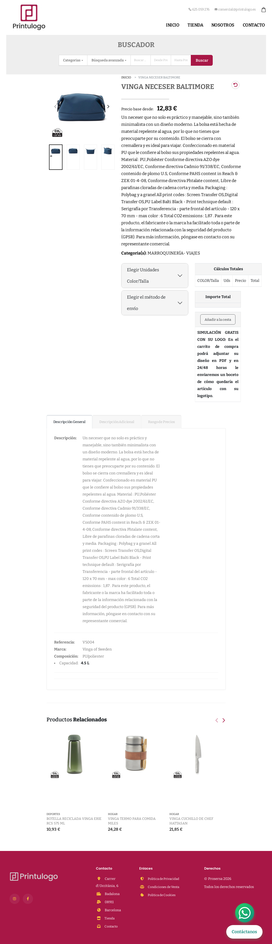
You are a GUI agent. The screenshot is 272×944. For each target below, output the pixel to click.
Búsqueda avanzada (107, 60)
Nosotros (222, 25)
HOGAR (112, 814)
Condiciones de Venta (164, 887)
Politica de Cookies (162, 895)
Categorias (72, 60)
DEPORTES (53, 814)
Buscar (202, 60)
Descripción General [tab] (69, 422)
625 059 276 (199, 9)
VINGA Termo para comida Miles (132, 821)
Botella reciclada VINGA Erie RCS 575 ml (74, 821)
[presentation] (55, 107)
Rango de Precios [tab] (161, 422)
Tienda (195, 25)
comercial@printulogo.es (235, 9)
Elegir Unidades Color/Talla (143, 275)
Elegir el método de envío (146, 303)
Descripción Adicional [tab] (116, 422)
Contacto (254, 25)
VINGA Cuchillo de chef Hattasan (191, 821)
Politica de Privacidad (165, 879)
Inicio (172, 25)
